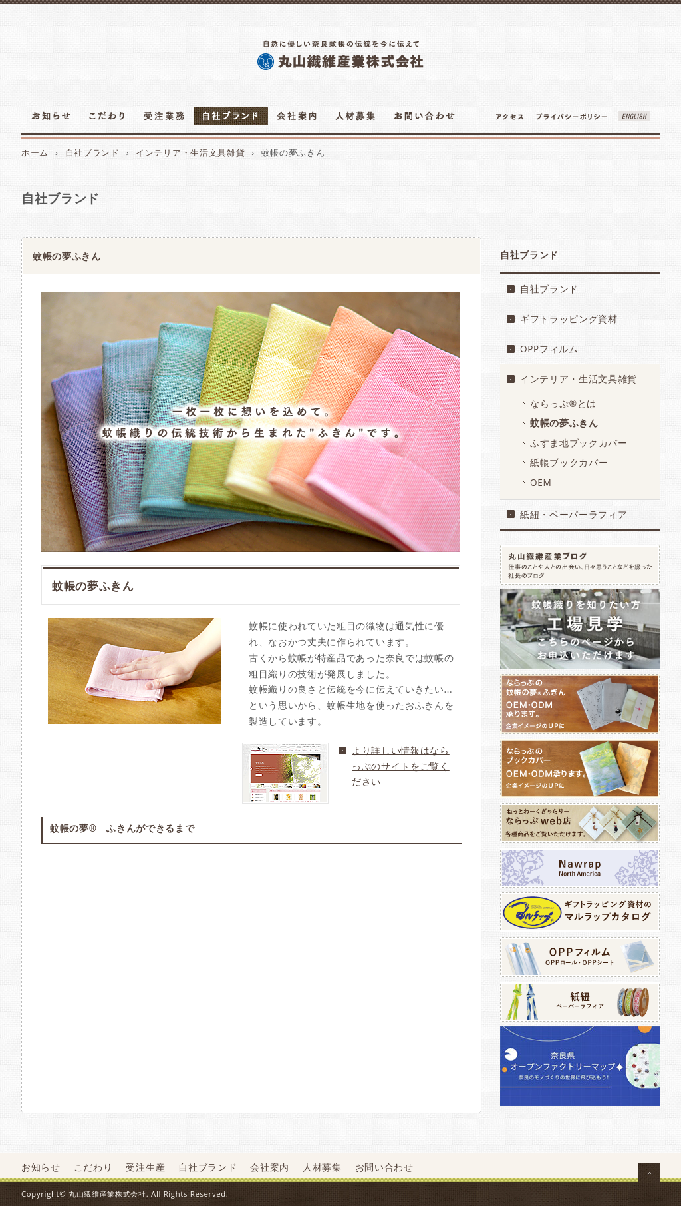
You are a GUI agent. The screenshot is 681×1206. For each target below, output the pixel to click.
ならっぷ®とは (563, 403)
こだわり (93, 1167)
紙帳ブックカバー (569, 462)
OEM (540, 482)
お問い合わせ (384, 1167)
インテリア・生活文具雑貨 (190, 152)
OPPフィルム (549, 348)
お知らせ (41, 1167)
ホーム (35, 152)
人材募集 (322, 1167)
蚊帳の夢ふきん (564, 422)
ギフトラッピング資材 (569, 318)
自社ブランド (92, 152)
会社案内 (269, 1167)
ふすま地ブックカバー (579, 442)
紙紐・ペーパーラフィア (573, 514)
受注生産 (145, 1167)
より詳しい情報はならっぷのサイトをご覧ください (401, 766)
